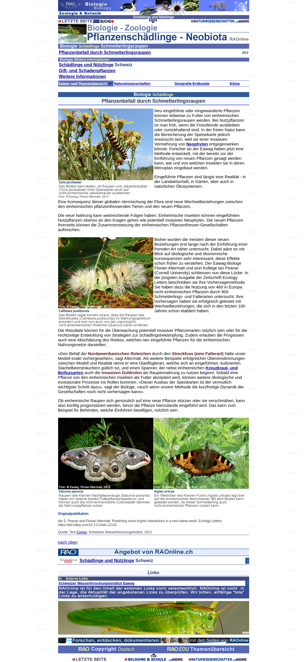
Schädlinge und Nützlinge (86, 64)
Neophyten (197, 144)
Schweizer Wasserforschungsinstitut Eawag (97, 583)
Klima (235, 83)
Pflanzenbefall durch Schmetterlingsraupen (105, 52)
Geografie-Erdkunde (192, 83)
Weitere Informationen (82, 76)
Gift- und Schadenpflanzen (87, 70)
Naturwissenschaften (132, 83)
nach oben (68, 542)
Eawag (82, 532)
